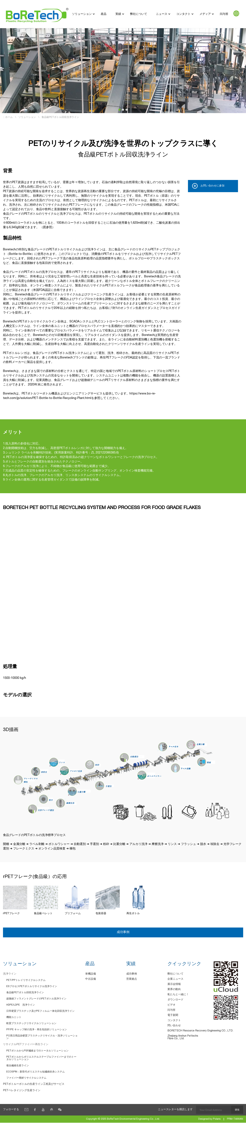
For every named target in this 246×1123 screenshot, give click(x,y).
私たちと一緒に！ (178, 995)
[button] (119, 110)
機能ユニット (13, 1017)
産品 (103, 14)
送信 (236, 1110)
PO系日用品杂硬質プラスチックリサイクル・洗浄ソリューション (42, 1037)
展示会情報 (174, 984)
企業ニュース (175, 979)
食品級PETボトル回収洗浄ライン (25, 993)
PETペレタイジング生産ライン (21, 1090)
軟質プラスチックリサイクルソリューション (31, 1023)
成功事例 (123, 932)
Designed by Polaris (209, 1119)
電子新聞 (172, 1015)
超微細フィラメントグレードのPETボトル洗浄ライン (36, 999)
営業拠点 (131, 979)
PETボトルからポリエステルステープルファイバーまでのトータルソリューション (41, 1058)
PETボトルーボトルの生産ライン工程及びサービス (33, 1084)
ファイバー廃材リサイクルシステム (26, 1078)
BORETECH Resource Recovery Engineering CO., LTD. (200, 1031)
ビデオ (171, 1005)
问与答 (224, 14)
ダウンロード (175, 1000)
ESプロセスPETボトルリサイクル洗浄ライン (31, 986)
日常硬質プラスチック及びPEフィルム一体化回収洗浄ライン (40, 1011)
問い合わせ (174, 1026)
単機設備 (90, 974)
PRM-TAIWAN (235, 1119)
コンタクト (183, 14)
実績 (118, 14)
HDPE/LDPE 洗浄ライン (20, 1005)
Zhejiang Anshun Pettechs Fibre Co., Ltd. (182, 1037)
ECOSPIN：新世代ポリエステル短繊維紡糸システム (35, 1072)
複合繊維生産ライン (17, 1066)
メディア (205, 14)
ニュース (161, 14)
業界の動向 (174, 989)
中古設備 (90, 979)
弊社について (138, 14)
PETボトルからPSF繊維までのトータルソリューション (37, 1051)
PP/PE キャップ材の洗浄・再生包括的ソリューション (36, 1030)
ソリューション (82, 14)
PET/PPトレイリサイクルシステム (26, 980)
